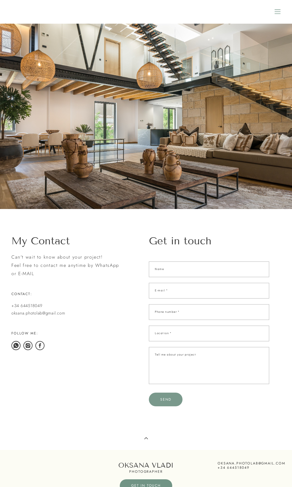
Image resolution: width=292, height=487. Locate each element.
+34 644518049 (26, 306)
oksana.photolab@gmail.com (38, 313)
